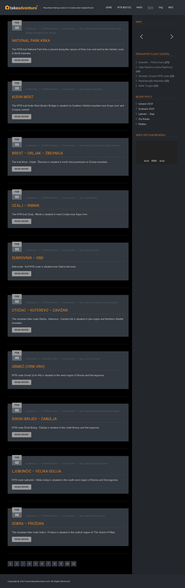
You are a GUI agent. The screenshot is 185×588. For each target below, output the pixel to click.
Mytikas (142, 124)
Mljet (87, 515)
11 (73, 563)
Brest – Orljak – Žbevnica (37, 153)
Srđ (97, 250)
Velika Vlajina (112, 411)
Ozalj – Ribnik (25, 205)
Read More (22, 60)
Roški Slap (116, 28)
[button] (141, 37)
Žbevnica (116, 145)
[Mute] (168, 161)
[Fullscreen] (173, 161)
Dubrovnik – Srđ (27, 258)
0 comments (69, 28)
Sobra (102, 515)
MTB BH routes (51, 358)
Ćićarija (94, 145)
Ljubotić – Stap (146, 114)
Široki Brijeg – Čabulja (34, 419)
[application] (156, 152)
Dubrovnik (90, 250)
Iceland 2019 (145, 103)
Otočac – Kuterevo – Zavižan (40, 310)
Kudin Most (97, 89)
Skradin (29, 32)
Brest (87, 145)
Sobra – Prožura (28, 523)
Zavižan (114, 302)
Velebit (105, 302)
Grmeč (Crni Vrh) (28, 366)
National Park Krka (101, 28)
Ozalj (87, 197)
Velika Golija (101, 463)
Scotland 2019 (146, 108)
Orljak (108, 145)
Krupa (88, 89)
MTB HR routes (51, 28)
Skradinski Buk (41, 32)
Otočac (98, 302)
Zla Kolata (143, 119)
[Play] (140, 161)
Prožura (94, 515)
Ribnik (94, 197)
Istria (101, 145)
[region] (156, 36)
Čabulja (88, 411)
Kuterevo (89, 302)
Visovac (53, 32)
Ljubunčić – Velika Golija (36, 471)
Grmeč (96, 358)
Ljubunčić (89, 463)
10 (67, 563)
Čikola (88, 28)
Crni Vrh (88, 358)
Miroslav (33, 28)
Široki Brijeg (99, 411)
